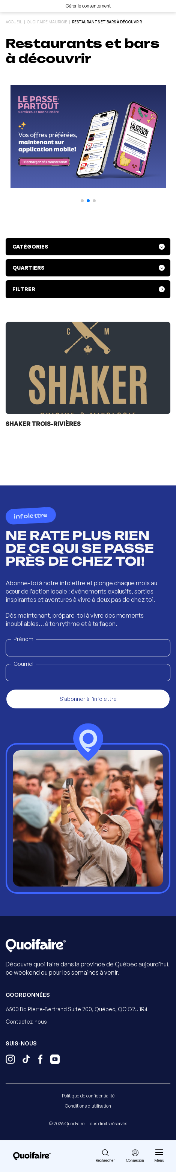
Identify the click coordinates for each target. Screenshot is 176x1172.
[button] (82, 200)
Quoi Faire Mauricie (47, 22)
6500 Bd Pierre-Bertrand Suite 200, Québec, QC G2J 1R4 (76, 1009)
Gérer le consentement (88, 6)
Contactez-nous (26, 1021)
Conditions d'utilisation (88, 1106)
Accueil (14, 22)
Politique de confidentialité (88, 1096)
